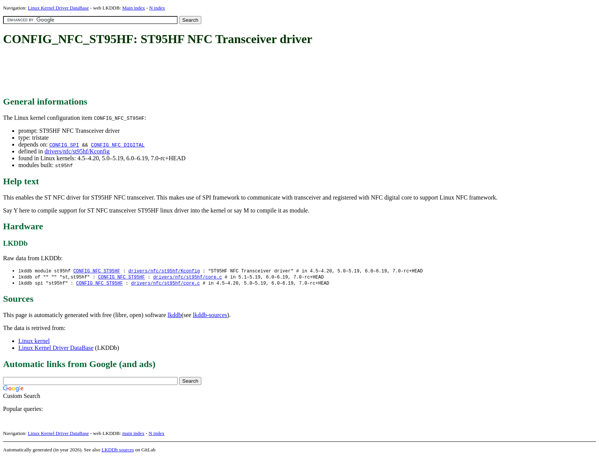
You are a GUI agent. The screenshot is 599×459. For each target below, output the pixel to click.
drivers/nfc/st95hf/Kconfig (77, 151)
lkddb (174, 316)
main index (133, 434)
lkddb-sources (210, 316)
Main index (133, 8)
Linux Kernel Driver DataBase (58, 8)
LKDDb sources (118, 451)
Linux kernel (34, 342)
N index (157, 8)
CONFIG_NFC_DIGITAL (117, 144)
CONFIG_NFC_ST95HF (96, 271)
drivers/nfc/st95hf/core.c (187, 277)
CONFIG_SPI (64, 144)
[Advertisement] (142, 72)
